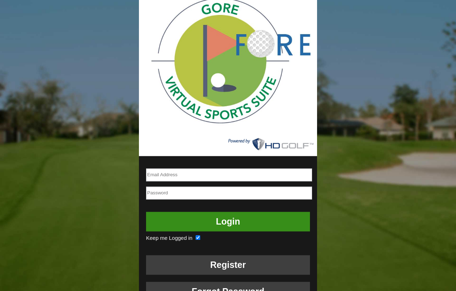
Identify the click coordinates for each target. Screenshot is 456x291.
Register (228, 265)
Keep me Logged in (174, 238)
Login (228, 221)
